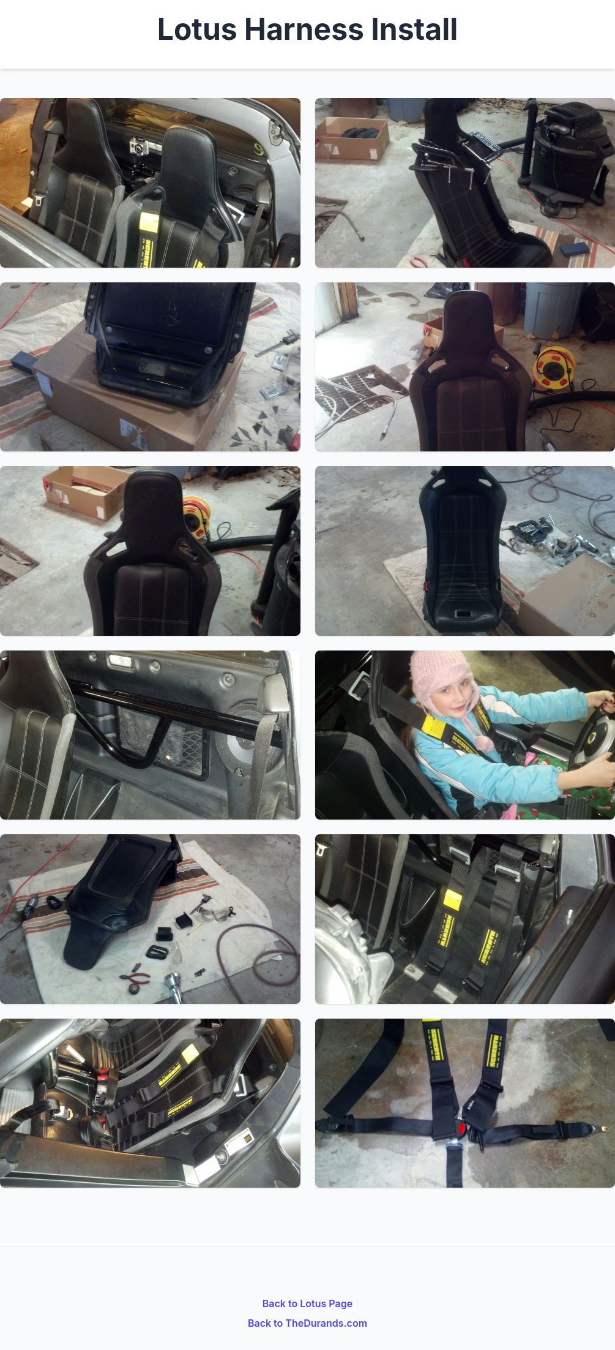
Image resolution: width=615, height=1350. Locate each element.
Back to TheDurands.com (307, 1323)
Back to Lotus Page (307, 1303)
